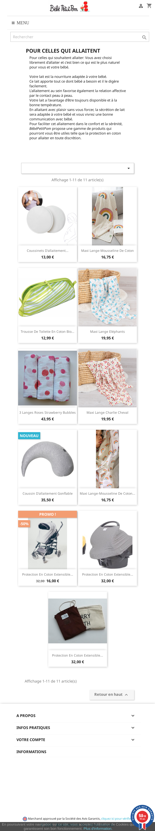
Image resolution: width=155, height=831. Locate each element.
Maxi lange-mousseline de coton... (107, 493)
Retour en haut (111, 695)
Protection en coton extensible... (47, 574)
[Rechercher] (79, 37)
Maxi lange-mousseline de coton (107, 250)
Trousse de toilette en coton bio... (47, 331)
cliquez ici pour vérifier (116, 819)
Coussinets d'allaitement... (47, 250)
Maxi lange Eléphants (107, 331)
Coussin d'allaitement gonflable (48, 493)
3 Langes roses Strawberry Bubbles (47, 412)
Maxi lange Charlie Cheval (107, 412)
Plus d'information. (97, 829)
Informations (31, 751)
